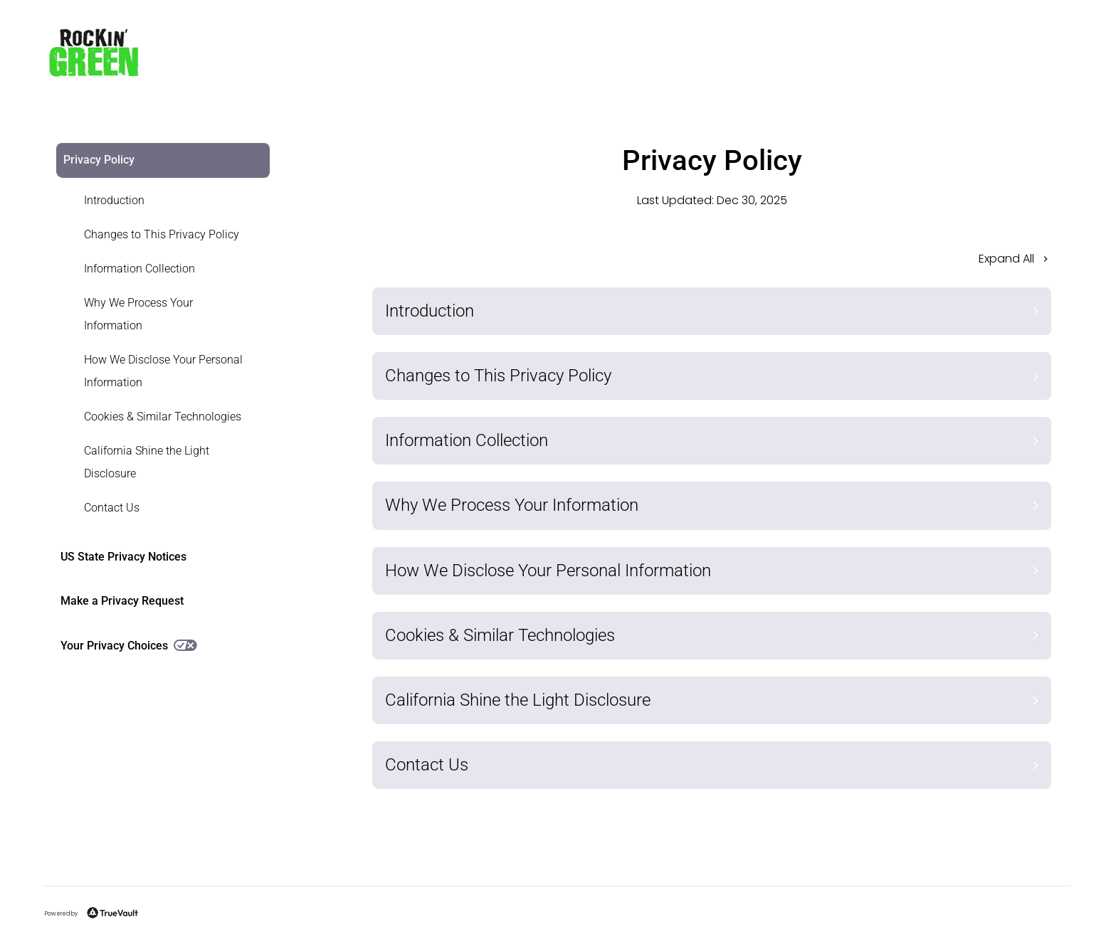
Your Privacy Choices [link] (128, 645)
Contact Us (112, 507)
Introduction (114, 200)
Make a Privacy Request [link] (122, 601)
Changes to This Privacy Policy (161, 234)
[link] (154, 200)
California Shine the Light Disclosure (146, 462)
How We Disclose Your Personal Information (163, 371)
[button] (712, 263)
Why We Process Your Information (138, 314)
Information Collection (139, 268)
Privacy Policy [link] (99, 159)
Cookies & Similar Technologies (162, 416)
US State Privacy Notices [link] (123, 556)
